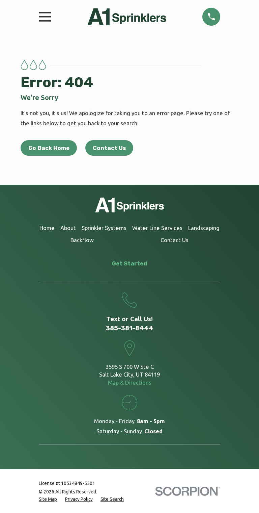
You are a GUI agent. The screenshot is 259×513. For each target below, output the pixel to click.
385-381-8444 (129, 328)
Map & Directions (129, 382)
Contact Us (109, 148)
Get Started (129, 263)
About (68, 228)
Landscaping (204, 228)
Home (47, 228)
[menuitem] (48, 499)
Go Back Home (48, 148)
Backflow (82, 240)
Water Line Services (157, 228)
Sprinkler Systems (104, 228)
